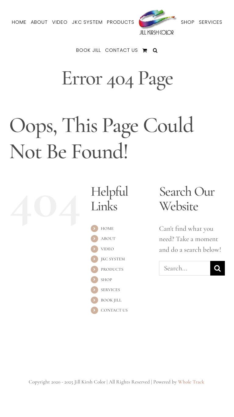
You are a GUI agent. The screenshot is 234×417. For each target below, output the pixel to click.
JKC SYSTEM (113, 259)
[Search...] (184, 268)
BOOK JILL (111, 300)
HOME (107, 228)
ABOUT (108, 238)
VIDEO (107, 248)
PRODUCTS (112, 269)
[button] (155, 50)
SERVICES (110, 289)
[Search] (217, 268)
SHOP (106, 279)
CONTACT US (114, 310)
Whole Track (191, 382)
